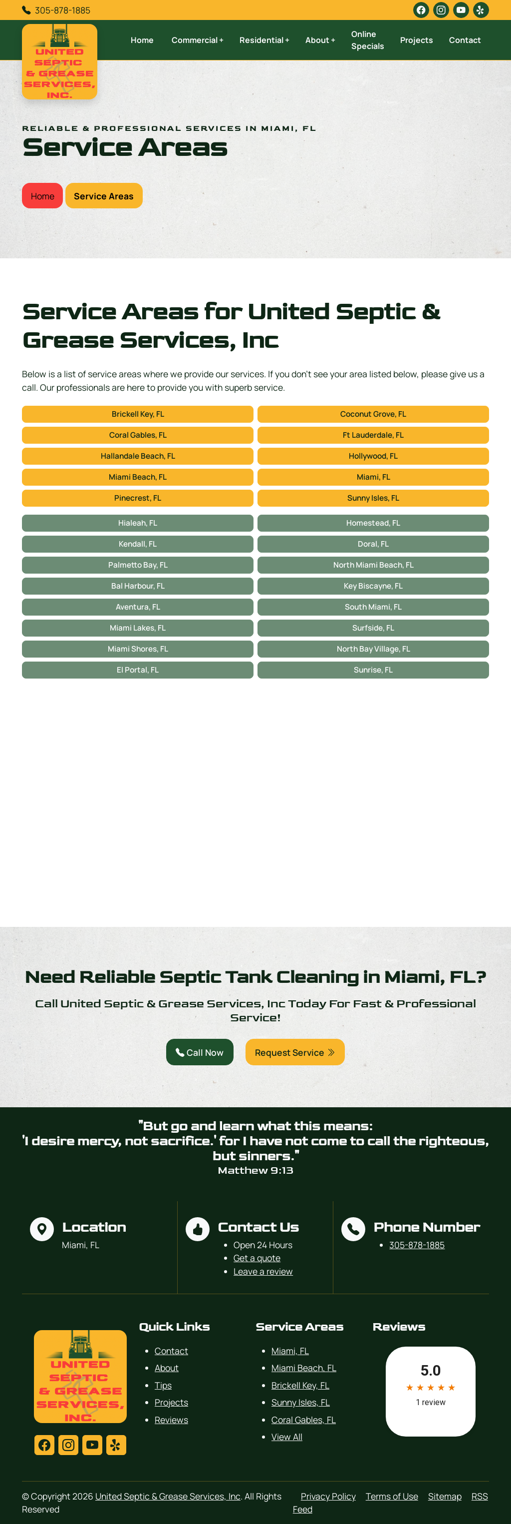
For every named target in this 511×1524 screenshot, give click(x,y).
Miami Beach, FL (138, 477)
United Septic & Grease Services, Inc (168, 1496)
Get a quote (257, 1258)
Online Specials (367, 39)
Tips (163, 1385)
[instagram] (441, 10)
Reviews (171, 1420)
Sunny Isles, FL (373, 498)
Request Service (295, 1052)
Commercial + (198, 39)
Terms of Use (392, 1496)
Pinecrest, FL (137, 498)
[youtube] (461, 10)
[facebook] (421, 10)
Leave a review (263, 1271)
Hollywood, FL (373, 456)
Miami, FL (373, 477)
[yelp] (481, 10)
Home (142, 39)
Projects (416, 39)
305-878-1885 (62, 10)
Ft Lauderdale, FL (373, 435)
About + (320, 39)
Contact (465, 39)
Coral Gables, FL (138, 435)
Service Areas (104, 196)
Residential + (264, 39)
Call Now (200, 1052)
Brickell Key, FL (138, 414)
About (167, 1368)
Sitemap (445, 1496)
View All (286, 1437)
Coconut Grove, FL (373, 414)
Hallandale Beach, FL (138, 456)
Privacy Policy (328, 1496)
